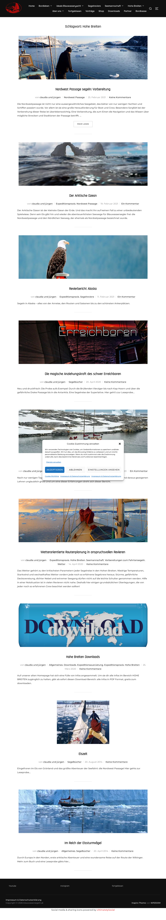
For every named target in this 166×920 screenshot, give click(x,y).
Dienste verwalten (53, 462)
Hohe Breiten (136, 5)
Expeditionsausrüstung (90, 673)
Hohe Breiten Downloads (83, 664)
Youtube (12, 893)
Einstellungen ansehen (104, 469)
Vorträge (90, 11)
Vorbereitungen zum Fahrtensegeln (125, 568)
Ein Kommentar (130, 203)
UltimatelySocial (106, 918)
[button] (119, 443)
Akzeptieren (55, 469)
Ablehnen (75, 469)
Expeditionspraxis (65, 203)
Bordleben (45, 5)
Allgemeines (56, 673)
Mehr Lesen (85, 124)
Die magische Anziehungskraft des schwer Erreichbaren (83, 373)
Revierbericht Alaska (83, 288)
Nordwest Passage (74, 97)
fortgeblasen (74, 11)
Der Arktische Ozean (83, 195)
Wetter (61, 572)
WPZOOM (155, 911)
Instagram (64, 893)
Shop (101, 11)
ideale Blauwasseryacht (70, 5)
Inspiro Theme (139, 911)
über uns (58, 11)
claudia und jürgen (50, 97)
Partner (128, 11)
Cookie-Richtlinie (52, 476)
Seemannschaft (114, 5)
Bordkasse (141, 11)
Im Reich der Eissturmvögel (83, 850)
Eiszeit (82, 761)
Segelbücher (76, 382)
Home (32, 5)
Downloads (114, 11)
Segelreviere (94, 5)
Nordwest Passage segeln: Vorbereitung (83, 88)
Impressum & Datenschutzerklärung (75, 476)
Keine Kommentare (120, 97)
